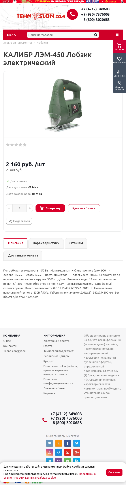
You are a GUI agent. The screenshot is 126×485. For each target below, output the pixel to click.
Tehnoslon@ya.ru (14, 350)
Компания (11, 335)
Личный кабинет (54, 388)
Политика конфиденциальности (58, 381)
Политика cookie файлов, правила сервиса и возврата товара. (60, 370)
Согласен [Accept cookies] (114, 472)
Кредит (48, 361)
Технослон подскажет (58, 350)
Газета (48, 345)
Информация (54, 335)
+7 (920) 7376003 (95, 14)
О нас (7, 340)
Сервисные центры (56, 356)
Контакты (10, 345)
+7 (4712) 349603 (95, 9)
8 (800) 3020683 (96, 20)
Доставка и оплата (56, 340)
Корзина (49, 393)
